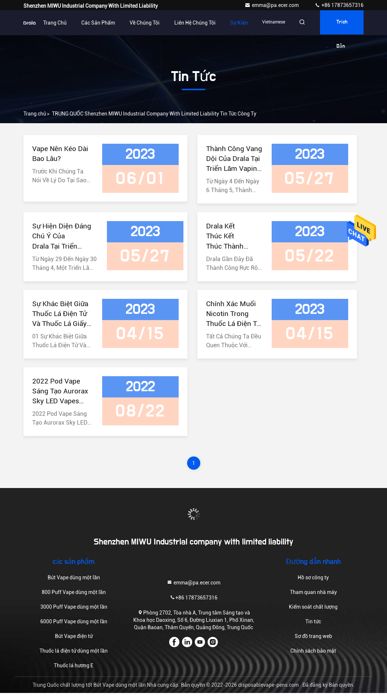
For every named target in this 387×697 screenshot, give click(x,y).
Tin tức (313, 625)
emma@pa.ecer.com (272, 5)
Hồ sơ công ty (313, 581)
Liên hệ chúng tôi (190, 23)
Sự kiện (234, 23)
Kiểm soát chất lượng (313, 611)
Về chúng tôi (140, 23)
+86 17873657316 (339, 5)
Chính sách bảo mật (313, 655)
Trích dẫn (340, 27)
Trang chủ (50, 23)
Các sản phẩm (93, 23)
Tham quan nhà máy (313, 596)
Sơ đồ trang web (313, 640)
